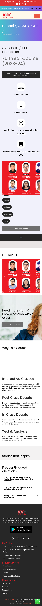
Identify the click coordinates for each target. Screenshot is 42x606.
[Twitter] (28, 538)
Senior (5, 572)
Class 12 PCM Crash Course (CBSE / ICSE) (20, 546)
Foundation (7, 566)
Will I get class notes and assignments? (15, 497)
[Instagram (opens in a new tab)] (22, 4)
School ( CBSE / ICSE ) (13, 34)
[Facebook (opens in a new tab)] (19, 4)
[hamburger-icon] (37, 16)
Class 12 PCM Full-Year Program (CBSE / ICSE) (19, 550)
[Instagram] (18, 538)
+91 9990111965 (31, 2)
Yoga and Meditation (11, 576)
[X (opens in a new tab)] (17, 4)
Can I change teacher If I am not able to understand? (18, 488)
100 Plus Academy (11, 599)
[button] (21, 74)
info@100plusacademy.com (15, 2)
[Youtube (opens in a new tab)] (25, 4)
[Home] (3, 34)
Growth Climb (26, 604)
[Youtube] (13, 538)
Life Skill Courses (9, 569)
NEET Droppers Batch (11, 558)
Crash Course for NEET (12, 555)
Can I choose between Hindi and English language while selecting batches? (18, 479)
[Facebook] (23, 538)
